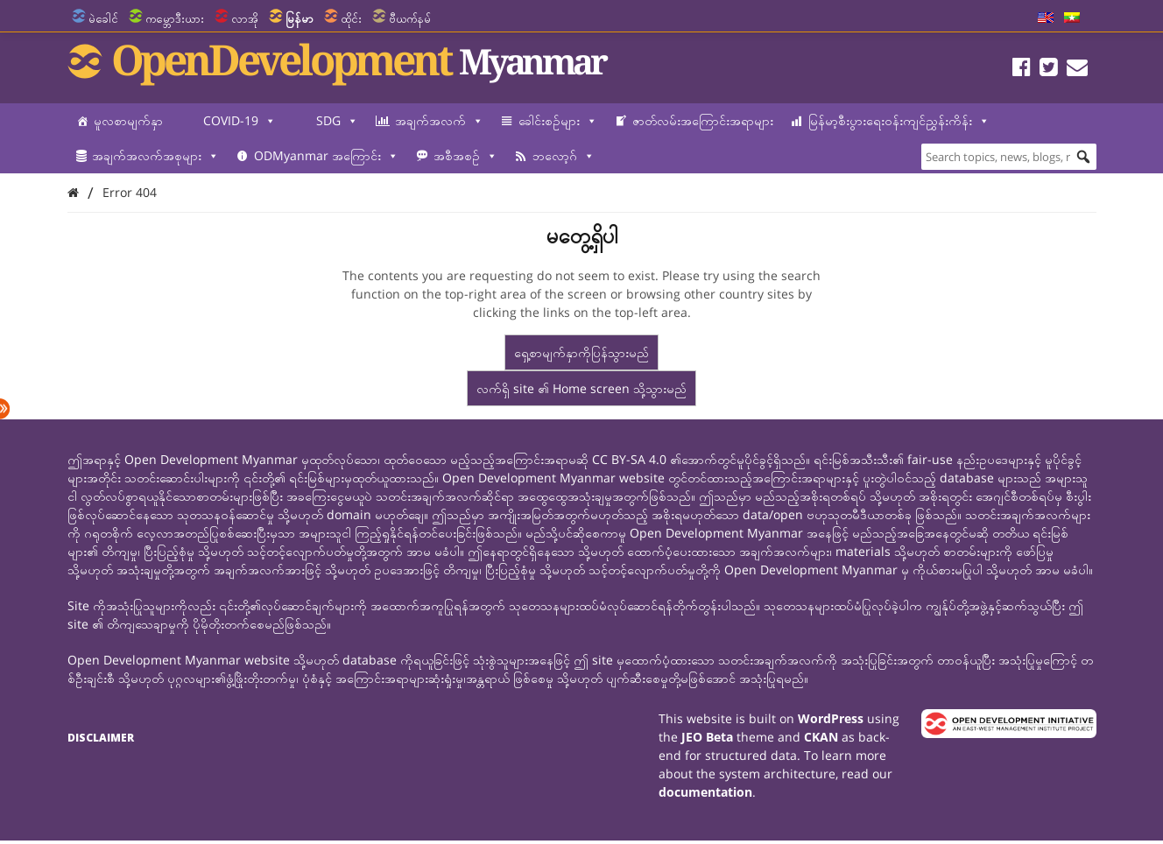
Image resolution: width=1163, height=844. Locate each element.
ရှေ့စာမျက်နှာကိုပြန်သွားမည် (581, 352)
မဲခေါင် (103, 18)
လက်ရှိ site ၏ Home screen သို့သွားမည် (581, 388)
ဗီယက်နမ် (410, 18)
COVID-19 (239, 120)
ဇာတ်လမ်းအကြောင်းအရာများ (702, 120)
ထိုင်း (351, 18)
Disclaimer (100, 737)
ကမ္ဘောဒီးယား (174, 18)
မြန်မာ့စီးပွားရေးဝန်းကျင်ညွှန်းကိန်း (899, 120)
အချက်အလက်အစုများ (155, 155)
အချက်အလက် (439, 120)
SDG (337, 120)
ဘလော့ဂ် (563, 155)
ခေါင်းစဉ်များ (557, 120)
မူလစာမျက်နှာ (128, 120)
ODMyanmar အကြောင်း (326, 155)
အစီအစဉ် (465, 155)
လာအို (244, 18)
